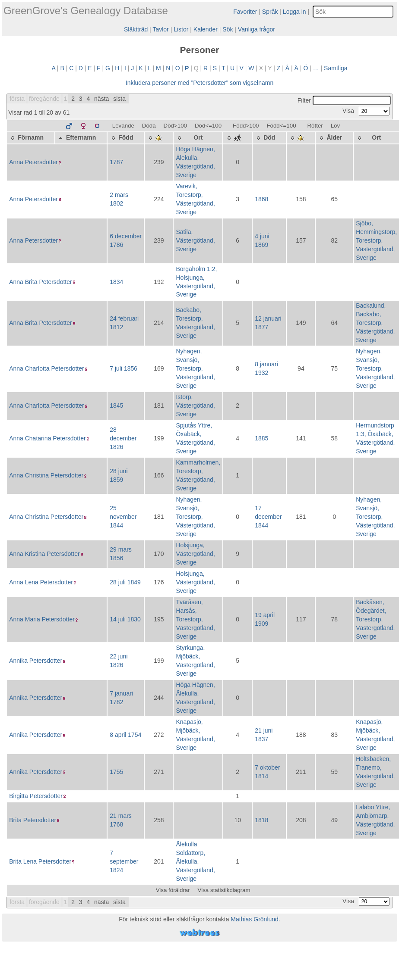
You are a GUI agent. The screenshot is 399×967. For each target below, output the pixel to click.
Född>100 (246, 125)
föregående (44, 98)
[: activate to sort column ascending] (159, 137)
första (17, 98)
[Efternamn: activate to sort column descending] (81, 137)
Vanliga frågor (256, 29)
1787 (116, 162)
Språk (270, 11)
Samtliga (335, 68)
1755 (116, 771)
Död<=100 (208, 125)
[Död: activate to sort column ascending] (269, 137)
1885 (261, 438)
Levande (123, 125)
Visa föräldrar (173, 890)
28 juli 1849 (125, 582)
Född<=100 (281, 125)
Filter (344, 100)
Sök (227, 29)
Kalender (205, 29)
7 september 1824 (124, 861)
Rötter (315, 125)
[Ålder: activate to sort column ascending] (334, 137)
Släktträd (136, 29)
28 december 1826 (123, 438)
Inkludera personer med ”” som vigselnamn (199, 82)
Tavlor (160, 29)
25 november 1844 (123, 517)
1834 (116, 281)
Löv (335, 125)
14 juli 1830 (125, 619)
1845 (116, 405)
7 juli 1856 (123, 368)
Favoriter (245, 11)
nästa (101, 98)
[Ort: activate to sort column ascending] (198, 137)
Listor (181, 29)
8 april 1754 (125, 734)
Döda (149, 125)
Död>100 (175, 125)
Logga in (294, 11)
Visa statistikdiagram (224, 890)
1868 (261, 199)
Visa (366, 110)
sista (119, 98)
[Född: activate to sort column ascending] (126, 137)
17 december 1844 (268, 517)
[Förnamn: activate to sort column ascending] (30, 137)
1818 (261, 820)
